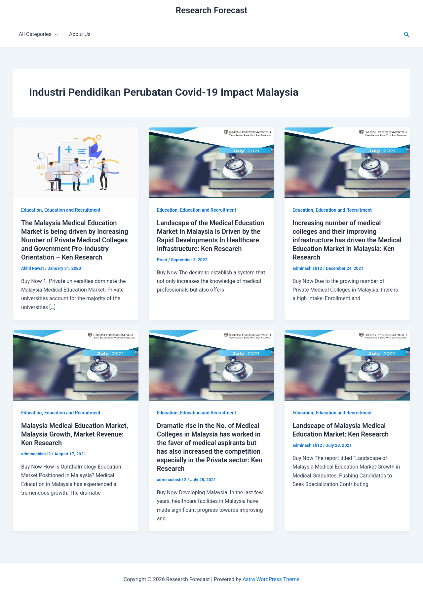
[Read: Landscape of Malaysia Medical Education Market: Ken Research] (347, 365)
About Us (79, 34)
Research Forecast (212, 10)
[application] (54, 34)
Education (31, 210)
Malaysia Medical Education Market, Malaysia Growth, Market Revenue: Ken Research (74, 434)
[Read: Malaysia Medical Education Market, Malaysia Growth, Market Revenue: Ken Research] (75, 365)
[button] (407, 34)
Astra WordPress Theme (271, 579)
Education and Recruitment (72, 210)
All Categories (38, 34)
